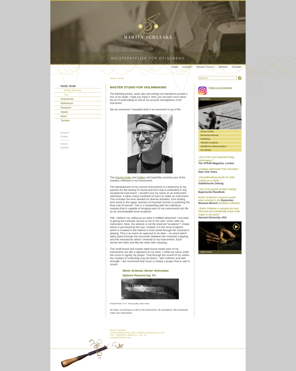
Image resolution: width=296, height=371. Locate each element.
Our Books (205, 150)
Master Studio (117, 78)
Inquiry (64, 112)
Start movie (206, 252)
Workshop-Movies (209, 135)
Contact (187, 67)
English (64, 136)
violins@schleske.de (120, 337)
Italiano (64, 144)
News (64, 116)
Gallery (141, 177)
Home (174, 67)
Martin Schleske (72, 90)
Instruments (67, 99)
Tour (66, 94)
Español (65, 147)
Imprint (223, 67)
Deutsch (65, 132)
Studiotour (205, 139)
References (67, 103)
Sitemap (237, 67)
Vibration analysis (209, 142)
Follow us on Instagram (220, 87)
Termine (65, 120)
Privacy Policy (205, 67)
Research (66, 107)
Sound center (123, 177)
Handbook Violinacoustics (213, 146)
